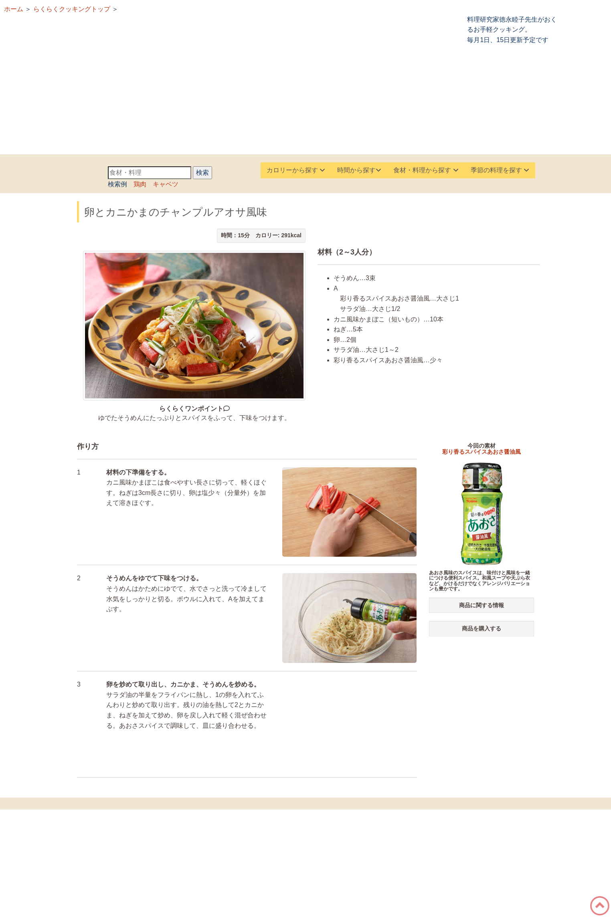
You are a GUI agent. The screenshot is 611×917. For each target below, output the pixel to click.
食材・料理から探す (425, 170)
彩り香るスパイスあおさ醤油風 (481, 451)
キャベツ (165, 184)
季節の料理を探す (500, 170)
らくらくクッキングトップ (71, 9)
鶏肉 (140, 184)
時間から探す (359, 170)
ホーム (13, 9)
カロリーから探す (296, 170)
